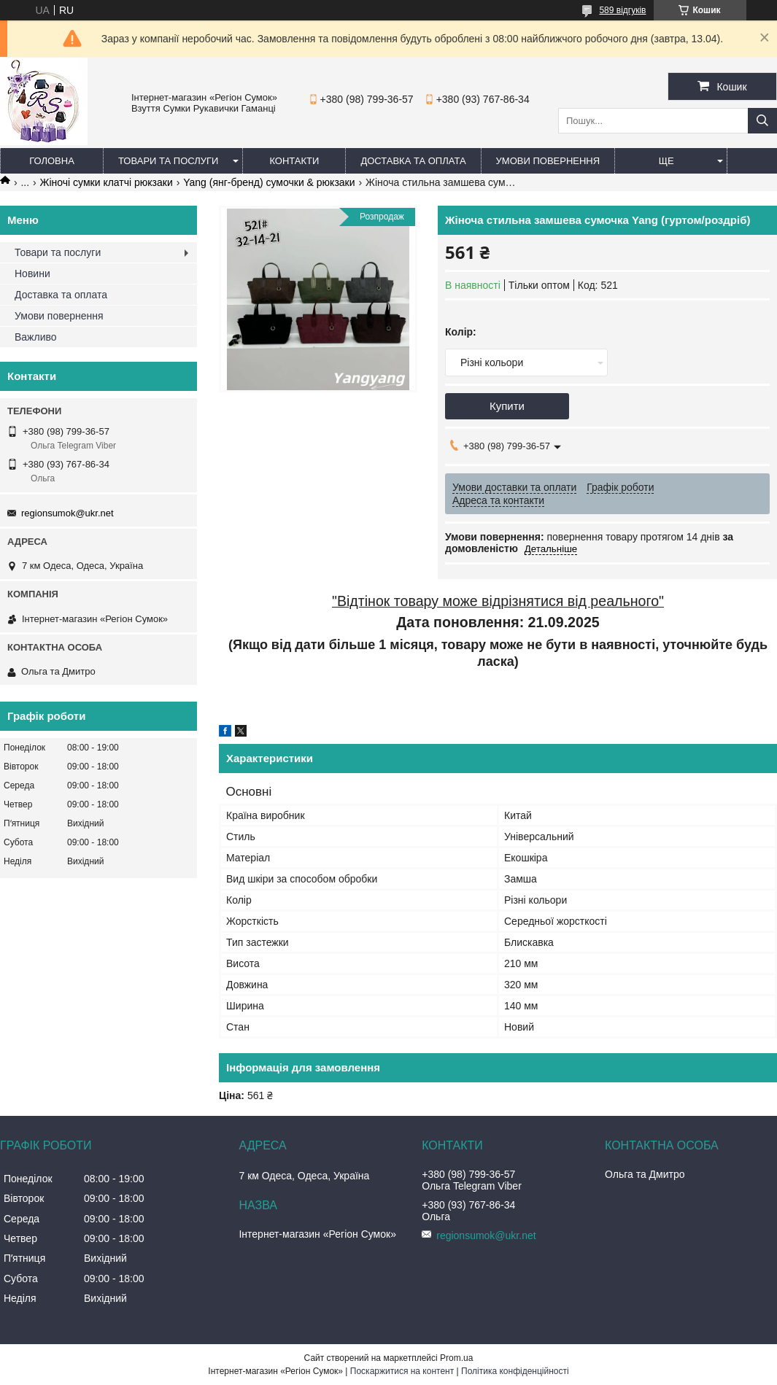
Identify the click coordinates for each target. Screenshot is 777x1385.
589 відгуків (622, 10)
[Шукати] (762, 120)
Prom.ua (456, 1358)
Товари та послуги (168, 160)
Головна (51, 160)
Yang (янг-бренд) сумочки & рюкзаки (269, 182)
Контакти (294, 160)
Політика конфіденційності (515, 1371)
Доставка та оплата (412, 160)
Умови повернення (548, 160)
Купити (507, 406)
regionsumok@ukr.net (67, 513)
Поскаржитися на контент (402, 1371)
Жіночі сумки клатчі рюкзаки (106, 182)
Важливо (36, 337)
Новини (32, 273)
